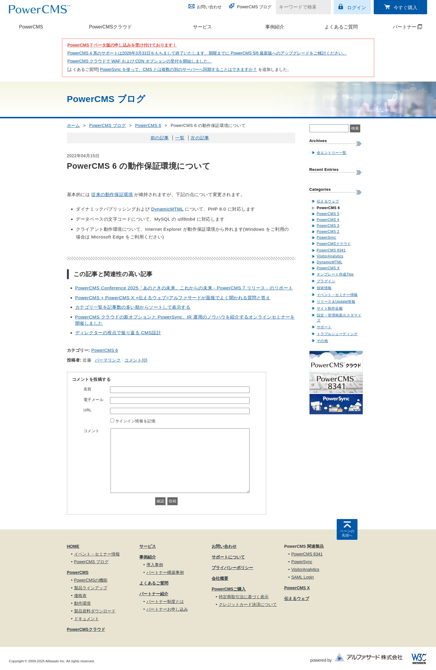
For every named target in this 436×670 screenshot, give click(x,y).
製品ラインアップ (90, 587)
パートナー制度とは (165, 601)
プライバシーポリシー (232, 567)
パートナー (400, 26)
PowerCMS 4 (328, 220)
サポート (324, 327)
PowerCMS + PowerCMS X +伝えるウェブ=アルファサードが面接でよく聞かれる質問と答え (173, 297)
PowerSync (326, 237)
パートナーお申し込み (167, 609)
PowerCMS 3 (328, 226)
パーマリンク (108, 360)
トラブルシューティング (337, 334)
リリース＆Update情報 (336, 302)
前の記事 (160, 137)
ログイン (356, 7)
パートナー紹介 (153, 593)
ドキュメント (86, 618)
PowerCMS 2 (328, 232)
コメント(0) (135, 360)
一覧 (179, 137)
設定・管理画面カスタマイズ (339, 317)
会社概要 (220, 578)
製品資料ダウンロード (95, 611)
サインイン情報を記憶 (135, 421)
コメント (92, 431)
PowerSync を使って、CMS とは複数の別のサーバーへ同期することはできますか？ (178, 69)
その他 (322, 341)
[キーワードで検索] (299, 7)
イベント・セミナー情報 (337, 295)
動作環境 (82, 603)
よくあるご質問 (341, 26)
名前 (88, 389)
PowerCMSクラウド (110, 26)
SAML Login (302, 577)
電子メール (94, 399)
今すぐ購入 (405, 7)
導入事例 (154, 564)
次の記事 (200, 137)
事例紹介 (274, 26)
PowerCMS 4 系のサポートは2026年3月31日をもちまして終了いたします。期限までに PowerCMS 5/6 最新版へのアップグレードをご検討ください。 (207, 53)
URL (88, 410)
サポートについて (228, 557)
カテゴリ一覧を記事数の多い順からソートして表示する (133, 307)
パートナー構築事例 (165, 572)
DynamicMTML (167, 208)
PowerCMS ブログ (254, 6)
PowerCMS (31, 26)
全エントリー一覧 (331, 153)
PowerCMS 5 (328, 214)
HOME (73, 546)
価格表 (80, 595)
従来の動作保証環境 (112, 194)
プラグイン (326, 281)
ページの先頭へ (347, 533)
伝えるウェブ (328, 201)
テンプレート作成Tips (335, 274)
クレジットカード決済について (248, 604)
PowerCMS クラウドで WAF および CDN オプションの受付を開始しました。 (140, 61)
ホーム (73, 125)
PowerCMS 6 (148, 125)
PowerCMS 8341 (331, 250)
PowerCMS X (328, 268)
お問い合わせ (209, 6)
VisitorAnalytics (330, 256)
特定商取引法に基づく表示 (244, 596)
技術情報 (324, 288)
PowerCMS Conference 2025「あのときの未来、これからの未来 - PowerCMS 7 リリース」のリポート (184, 287)
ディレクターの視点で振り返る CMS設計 (118, 332)
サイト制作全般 (330, 308)
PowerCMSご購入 (229, 589)
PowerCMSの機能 (91, 580)
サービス (202, 26)
